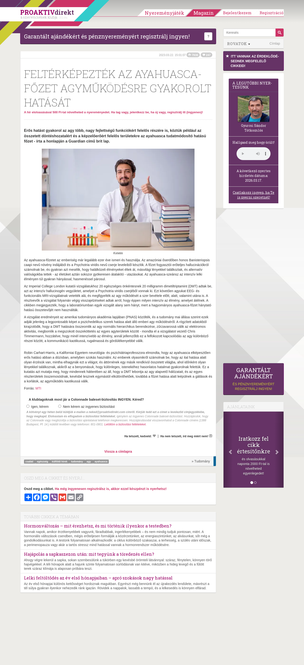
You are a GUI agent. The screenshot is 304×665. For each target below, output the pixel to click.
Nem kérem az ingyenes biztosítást (86, 406)
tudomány (77, 461)
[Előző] (228, 450)
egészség (43, 461)
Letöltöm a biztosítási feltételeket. (125, 424)
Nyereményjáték (164, 13)
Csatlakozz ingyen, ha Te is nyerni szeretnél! (253, 195)
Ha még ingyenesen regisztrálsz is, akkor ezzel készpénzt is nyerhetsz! (111, 489)
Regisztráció (271, 12)
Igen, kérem (37, 406)
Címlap (275, 43)
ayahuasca (101, 461)
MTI (38, 388)
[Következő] (279, 450)
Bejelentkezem (237, 12)
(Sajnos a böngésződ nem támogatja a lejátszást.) (254, 153)
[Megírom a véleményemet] (210, 435)
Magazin (204, 13)
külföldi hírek (60, 461)
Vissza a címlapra (118, 451)
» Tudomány (201, 461)
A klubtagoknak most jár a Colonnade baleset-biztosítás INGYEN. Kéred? (86, 399)
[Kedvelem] (154, 435)
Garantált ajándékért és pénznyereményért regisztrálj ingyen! (107, 36)
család (29, 461)
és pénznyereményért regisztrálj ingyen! (253, 379)
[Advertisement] (253, 287)
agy (89, 461)
